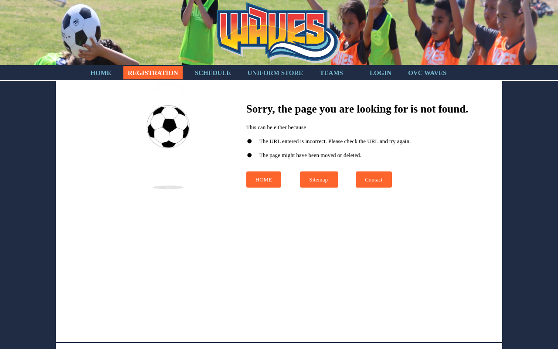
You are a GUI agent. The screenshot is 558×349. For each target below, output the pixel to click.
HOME (263, 179)
